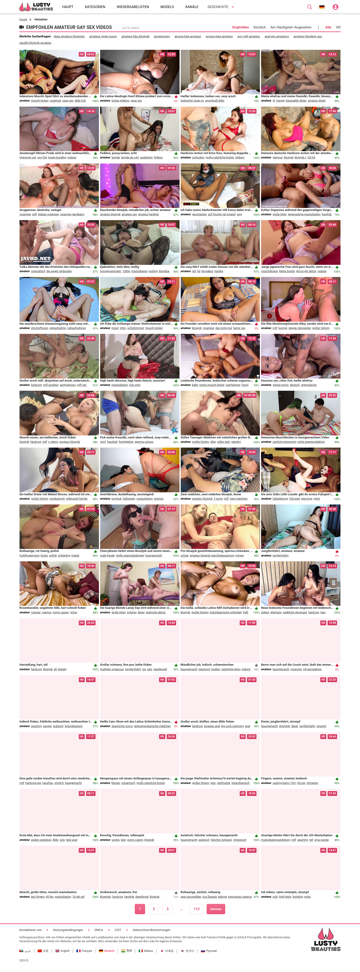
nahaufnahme (57, 328)
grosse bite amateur (187, 36)
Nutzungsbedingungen (68, 930)
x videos (53, 441)
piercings (306, 498)
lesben (265, 612)
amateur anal (212, 726)
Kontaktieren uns (30, 930)
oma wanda (321, 840)
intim (123, 328)
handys (218, 271)
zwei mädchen (239, 498)
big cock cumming (232, 726)
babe (195, 385)
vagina (116, 840)
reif (194, 271)
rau (144, 669)
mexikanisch (57, 498)
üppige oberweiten (299, 328)
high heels (285, 896)
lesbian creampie (48, 214)
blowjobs (105, 896)
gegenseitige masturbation (304, 214)
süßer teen (223, 441)
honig (245, 385)
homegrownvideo (110, 271)
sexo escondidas (191, 896)
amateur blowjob (110, 214)
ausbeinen (146, 157)
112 (197, 909)
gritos (73, 612)
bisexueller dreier (296, 100)
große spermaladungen (130, 555)
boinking (297, 896)
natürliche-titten (231, 669)
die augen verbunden (59, 271)
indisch (246, 669)
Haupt (23, 19)
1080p (126, 271)
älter (213, 441)
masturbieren (139, 271)
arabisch (58, 726)
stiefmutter (224, 783)
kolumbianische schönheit (226, 612)
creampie (55, 100)
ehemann (276, 612)
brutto (44, 555)
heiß (245, 612)
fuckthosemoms (29, 555)
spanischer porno (122, 726)
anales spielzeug (41, 840)
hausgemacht (153, 555)
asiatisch (203, 840)
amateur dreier (317, 100)
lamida (116, 157)
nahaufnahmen (77, 328)
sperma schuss (144, 441)
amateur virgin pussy (103, 36)
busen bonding (57, 157)
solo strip (135, 385)
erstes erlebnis (120, 100)
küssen (116, 783)
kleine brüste (287, 271)
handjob (327, 214)
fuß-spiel (294, 498)
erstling (153, 271)
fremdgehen (126, 441)
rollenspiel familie (76, 498)
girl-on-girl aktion (306, 271)
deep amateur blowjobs (69, 36)
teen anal (71, 840)
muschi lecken (40, 100)
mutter (75, 555)
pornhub (117, 498)
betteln (62, 669)
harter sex (239, 328)
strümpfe (284, 726)
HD (338, 27)
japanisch (204, 669)
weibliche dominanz (295, 612)
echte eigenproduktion (311, 441)
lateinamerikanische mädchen (152, 726)
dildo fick (80, 100)
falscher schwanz (221, 840)
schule (185, 555)
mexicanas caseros (240, 896)
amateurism (162, 36)
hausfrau (47, 783)
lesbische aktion (156, 612)
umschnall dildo (214, 100)
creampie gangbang (72, 214)
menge (280, 100)
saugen (47, 726)
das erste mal (223, 328)
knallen (215, 669)
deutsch (295, 385)
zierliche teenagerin (284, 441)
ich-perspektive (312, 669)
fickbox (158, 157)
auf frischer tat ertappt (222, 214)
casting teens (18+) (284, 783)
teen (323, 612)
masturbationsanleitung (275, 840)
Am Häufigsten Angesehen (290, 27)
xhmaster (312, 783)
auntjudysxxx (68, 385)
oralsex (72, 157)
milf (34, 214)
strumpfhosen (39, 328)
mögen (240, 555)
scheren (131, 612)
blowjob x (300, 157)
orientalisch (38, 271)
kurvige (282, 328)
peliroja (222, 896)
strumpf (321, 726)
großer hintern (320, 328)
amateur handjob (148, 214)
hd (198, 271)
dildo (56, 840)
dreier (141, 612)
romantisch (128, 783)
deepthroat (142, 896)
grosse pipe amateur (219, 36)
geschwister (199, 214)
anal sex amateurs (276, 36)
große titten (280, 214)
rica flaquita (209, 896)
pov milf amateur (249, 36)
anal (247, 726)
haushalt (112, 441)
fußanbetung (280, 498)
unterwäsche (309, 385)
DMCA (99, 930)
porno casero (61, 612)
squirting (36, 726)
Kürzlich (260, 27)
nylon (316, 498)
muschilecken (269, 271)
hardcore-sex (33, 783)
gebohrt (236, 441)
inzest (115, 328)
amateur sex (129, 214)
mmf (103, 441)
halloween (129, 498)
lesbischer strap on (192, 100)
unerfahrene (233, 385)
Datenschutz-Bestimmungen (151, 930)
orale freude (107, 555)
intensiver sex (28, 157)
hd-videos (207, 271)
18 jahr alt (78, 896)
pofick (53, 555)
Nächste (215, 909)
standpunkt (160, 669)
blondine (164, 271)
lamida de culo (130, 157)
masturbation (120, 385)
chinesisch (239, 840)
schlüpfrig (64, 555)
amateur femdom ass (307, 36)
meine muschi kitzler (212, 385)
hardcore (36, 385)
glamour (278, 157)
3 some (218, 498)
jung (239, 214)
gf (274, 100)
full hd (311, 157)
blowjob (288, 157)
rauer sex (67, 100)
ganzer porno (281, 385)
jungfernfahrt (281, 555)
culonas (36, 612)
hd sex (301, 783)
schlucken (198, 157)
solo (62, 840)
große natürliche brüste (219, 157)
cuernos (47, 612)
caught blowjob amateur (35, 42)
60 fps (50, 896)
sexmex (158, 498)
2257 (118, 930)
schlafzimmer (135, 328)
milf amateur (51, 385)
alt (55, 669)
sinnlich (59, 783)
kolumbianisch (74, 726)
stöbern (240, 157)
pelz (149, 669)
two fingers (38, 896)
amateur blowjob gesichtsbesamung (212, 555)
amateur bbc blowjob (135, 36)
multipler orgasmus (112, 669)
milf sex (82, 385)
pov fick (42, 157)
